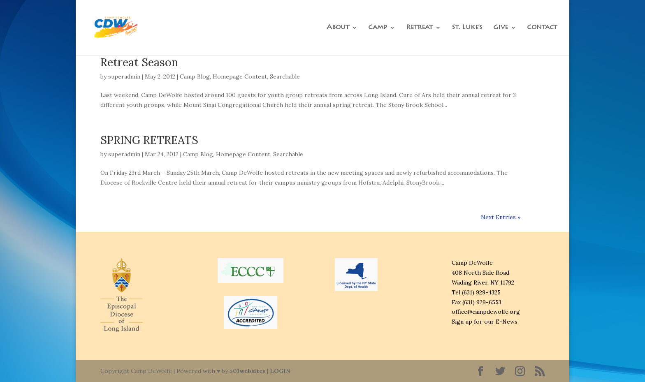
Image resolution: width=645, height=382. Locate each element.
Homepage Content (240, 76)
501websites (247, 371)
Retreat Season (139, 62)
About (338, 28)
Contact (542, 28)
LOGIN (280, 371)
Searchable (285, 76)
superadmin (124, 76)
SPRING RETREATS (149, 140)
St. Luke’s (467, 28)
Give (500, 28)
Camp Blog (195, 76)
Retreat (419, 28)
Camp (377, 28)
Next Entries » (500, 217)
